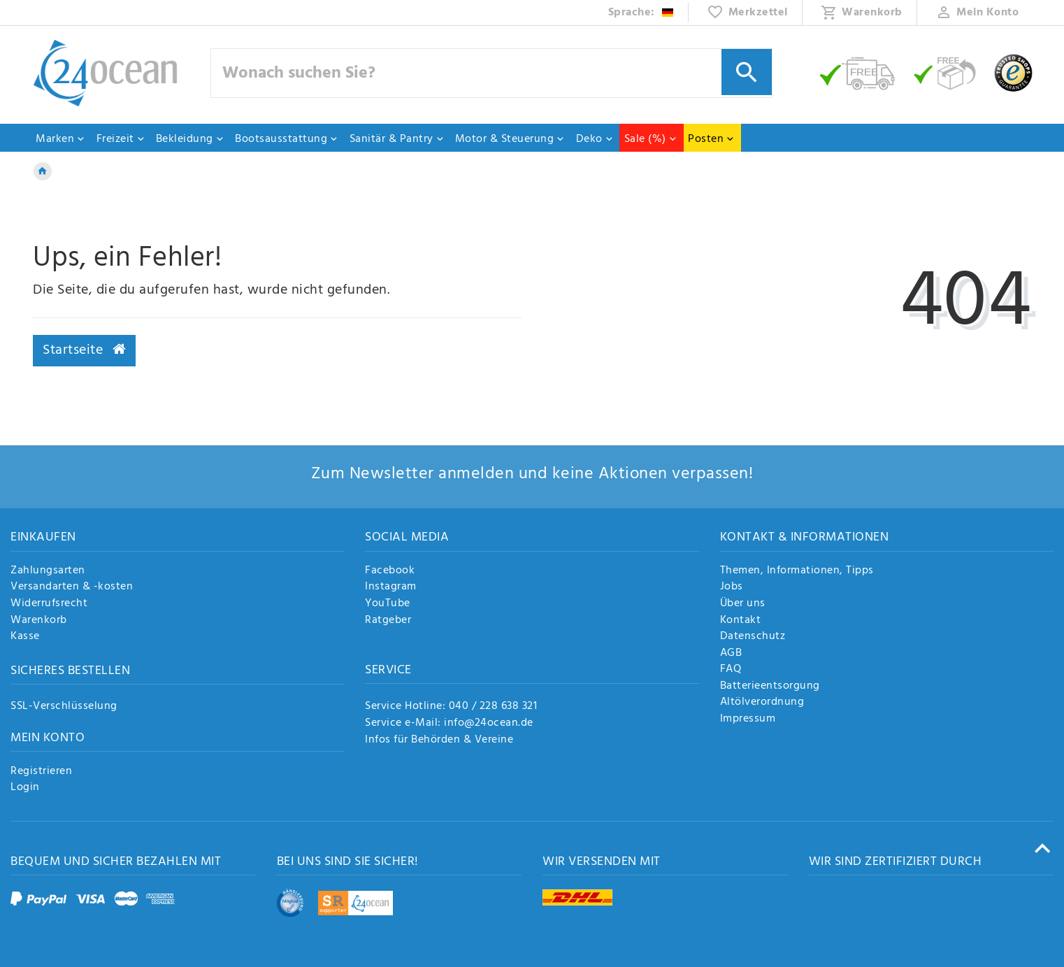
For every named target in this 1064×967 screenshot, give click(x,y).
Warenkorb (38, 621)
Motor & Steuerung (510, 139)
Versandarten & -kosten (71, 587)
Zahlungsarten (47, 571)
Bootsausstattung (286, 139)
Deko (595, 139)
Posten (711, 139)
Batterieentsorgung (770, 686)
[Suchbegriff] (491, 73)
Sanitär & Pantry (397, 139)
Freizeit (120, 139)
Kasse (25, 637)
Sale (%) (650, 139)
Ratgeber (388, 621)
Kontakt (740, 621)
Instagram (391, 587)
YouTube (387, 604)
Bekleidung (190, 139)
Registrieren (41, 772)
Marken (60, 139)
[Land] (641, 12)
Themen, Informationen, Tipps (797, 571)
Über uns (742, 604)
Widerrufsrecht (48, 604)
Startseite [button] (84, 350)
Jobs (731, 587)
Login (25, 788)
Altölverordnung (762, 702)
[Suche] (746, 72)
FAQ (731, 670)
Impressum (748, 719)
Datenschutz (753, 637)
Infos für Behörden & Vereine (439, 740)
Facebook (390, 571)
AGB (731, 653)
